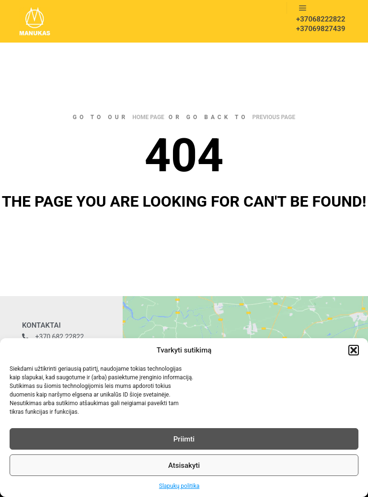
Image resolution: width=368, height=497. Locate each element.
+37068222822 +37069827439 (317, 24)
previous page (274, 117)
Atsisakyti (184, 465)
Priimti (184, 439)
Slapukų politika (179, 486)
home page (148, 117)
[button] (353, 350)
